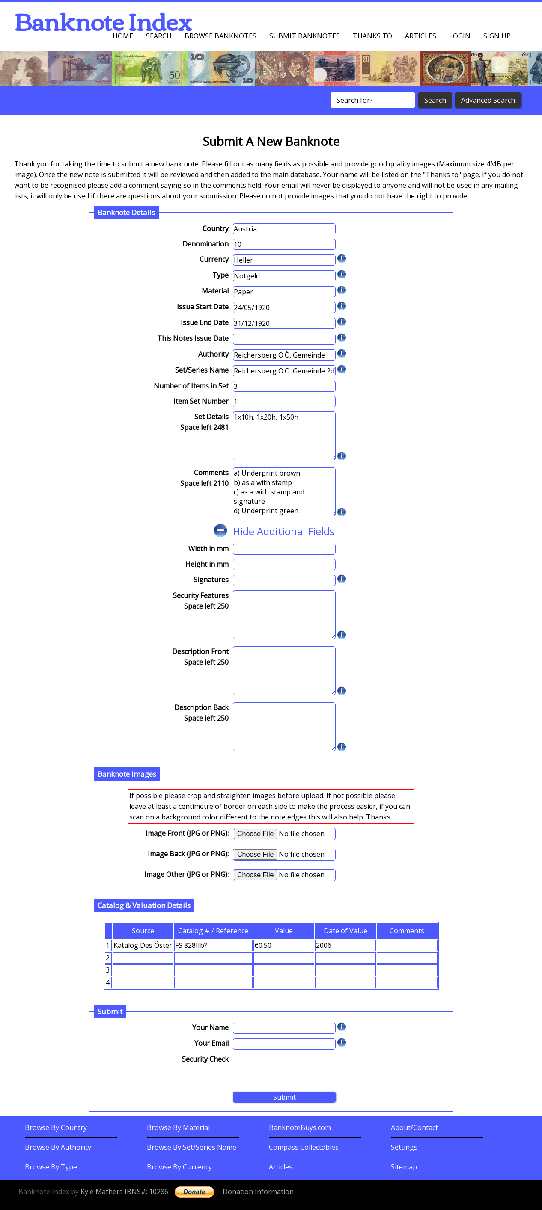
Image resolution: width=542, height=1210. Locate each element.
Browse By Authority (58, 1147)
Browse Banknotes (220, 36)
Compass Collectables (304, 1147)
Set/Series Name (202, 370)
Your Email (211, 1043)
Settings (404, 1147)
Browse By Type (51, 1167)
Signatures (211, 579)
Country (216, 228)
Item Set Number (201, 401)
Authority (213, 354)
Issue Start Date (203, 306)
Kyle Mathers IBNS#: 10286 (124, 1191)
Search (159, 36)
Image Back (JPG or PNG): (188, 853)
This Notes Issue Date (193, 338)
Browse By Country (56, 1127)
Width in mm (208, 548)
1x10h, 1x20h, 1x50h (284, 435)
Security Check (205, 1059)
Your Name (210, 1027)
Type (220, 275)
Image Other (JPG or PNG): (186, 874)
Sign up (497, 36)
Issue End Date (205, 322)
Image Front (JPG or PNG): (187, 833)
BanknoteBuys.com (300, 1127)
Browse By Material (178, 1127)
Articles (420, 36)
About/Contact (414, 1127)
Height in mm (207, 564)
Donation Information (258, 1191)
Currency (214, 259)
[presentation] (298, 1070)
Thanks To (372, 36)
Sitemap (404, 1167)
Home (123, 36)
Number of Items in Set (191, 386)
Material (215, 291)
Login (460, 36)
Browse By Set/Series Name (191, 1147)
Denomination (205, 244)
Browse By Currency (179, 1167)
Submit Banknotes (304, 36)
